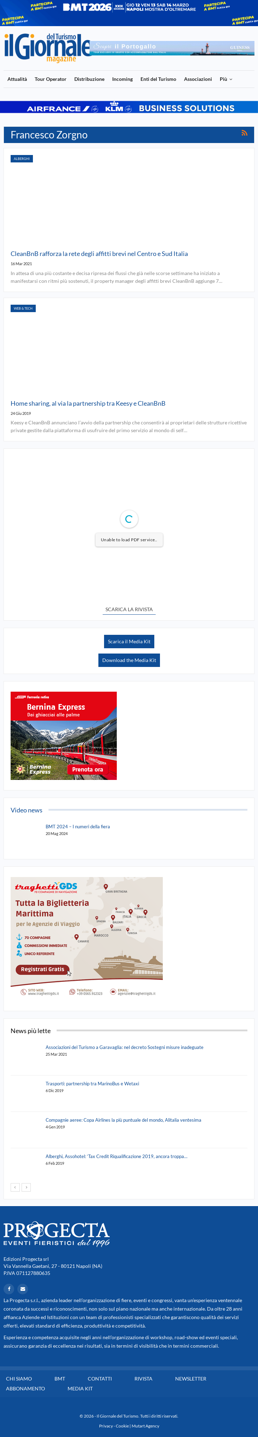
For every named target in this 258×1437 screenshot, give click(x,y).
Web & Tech (23, 308)
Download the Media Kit (129, 660)
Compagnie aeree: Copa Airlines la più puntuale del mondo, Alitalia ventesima (123, 1120)
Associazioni (198, 79)
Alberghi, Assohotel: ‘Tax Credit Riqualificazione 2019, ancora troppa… (116, 1156)
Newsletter (190, 1379)
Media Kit (80, 1388)
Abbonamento (25, 1388)
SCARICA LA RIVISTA (129, 609)
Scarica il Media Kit (129, 641)
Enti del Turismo (158, 79)
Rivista (143, 1379)
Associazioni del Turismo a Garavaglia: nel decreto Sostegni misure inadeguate (124, 1047)
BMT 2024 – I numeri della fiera (78, 826)
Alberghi (22, 159)
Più (223, 79)
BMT (60, 1379)
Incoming (122, 79)
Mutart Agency (145, 1426)
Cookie (122, 1426)
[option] (172, 48)
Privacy (106, 1426)
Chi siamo (19, 1379)
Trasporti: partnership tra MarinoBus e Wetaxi (92, 1083)
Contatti (100, 1379)
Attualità (17, 79)
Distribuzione (89, 79)
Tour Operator (51, 79)
